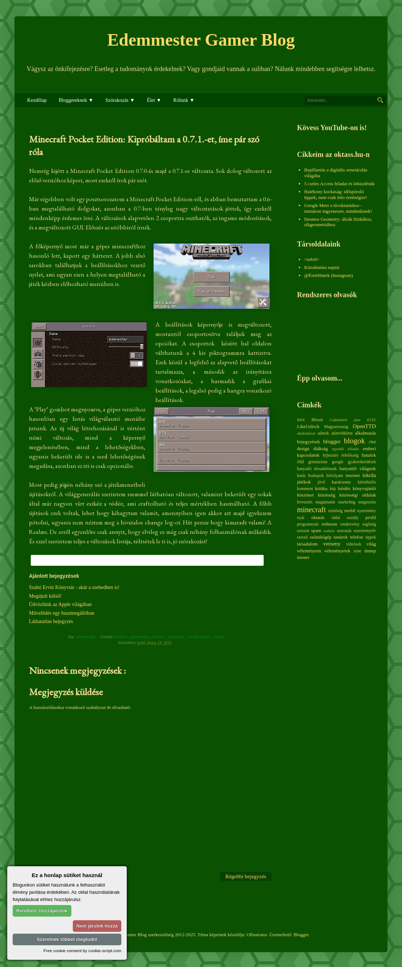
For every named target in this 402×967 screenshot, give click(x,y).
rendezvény (350, 524)
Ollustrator (257, 934)
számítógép (320, 537)
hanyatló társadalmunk (317, 468)
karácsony (341, 482)
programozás (308, 524)
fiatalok (368, 455)
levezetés (305, 502)
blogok (354, 440)
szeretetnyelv (364, 530)
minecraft (311, 509)
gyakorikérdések (362, 462)
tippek (370, 537)
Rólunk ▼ (184, 100)
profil (370, 517)
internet (353, 475)
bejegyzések (308, 441)
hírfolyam (334, 475)
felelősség (350, 455)
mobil (349, 510)
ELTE (371, 420)
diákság (320, 448)
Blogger (300, 934)
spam (316, 530)
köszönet (305, 495)
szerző (302, 537)
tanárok (341, 537)
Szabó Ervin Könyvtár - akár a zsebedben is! (74, 587)
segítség (369, 524)
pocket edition (200, 637)
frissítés (159, 637)
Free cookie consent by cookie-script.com (82, 950)
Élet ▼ (154, 100)
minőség (335, 511)
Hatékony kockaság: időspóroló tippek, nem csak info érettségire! (335, 194)
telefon (356, 537)
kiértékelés (366, 482)
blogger (332, 441)
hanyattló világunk (357, 468)
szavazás (344, 530)
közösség (326, 495)
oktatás (317, 517)
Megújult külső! (45, 596)
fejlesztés (330, 455)
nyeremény (366, 511)
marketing (346, 502)
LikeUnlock (308, 426)
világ (371, 544)
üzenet (303, 557)
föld (300, 462)
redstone (330, 524)
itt (109, 707)
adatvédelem (342, 433)
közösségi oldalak (357, 495)
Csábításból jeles (345, 420)
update (219, 637)
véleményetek (337, 550)
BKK (301, 420)
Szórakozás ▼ (120, 100)
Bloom (317, 420)
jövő (321, 482)
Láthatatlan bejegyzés (51, 621)
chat (372, 442)
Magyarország (336, 426)
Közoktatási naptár (322, 267)
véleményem (309, 550)
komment (305, 488)
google (337, 462)
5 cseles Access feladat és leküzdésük (339, 183)
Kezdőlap (37, 100)
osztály (353, 517)
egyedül (338, 449)
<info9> (311, 259)
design (303, 448)
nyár (301, 517)
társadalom (307, 544)
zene (357, 551)
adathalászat (306, 433)
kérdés (344, 488)
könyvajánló (364, 488)
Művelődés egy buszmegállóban (61, 613)
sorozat (303, 530)
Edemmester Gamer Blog (201, 39)
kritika (321, 488)
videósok (353, 544)
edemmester (140, 637)
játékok (304, 482)
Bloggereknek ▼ (76, 100)
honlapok (316, 475)
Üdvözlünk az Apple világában (60, 604)
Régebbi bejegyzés (245, 876)
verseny (332, 543)
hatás (301, 475)
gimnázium (317, 462)
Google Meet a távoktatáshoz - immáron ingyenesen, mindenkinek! (338, 208)
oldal (335, 517)
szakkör (329, 531)
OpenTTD (364, 426)
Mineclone (177, 637)
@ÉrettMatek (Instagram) (328, 275)
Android (120, 637)
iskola (369, 475)
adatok (323, 433)
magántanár (325, 502)
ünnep (370, 550)
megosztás (367, 502)
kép (333, 488)
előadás (353, 449)
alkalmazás (365, 433)
